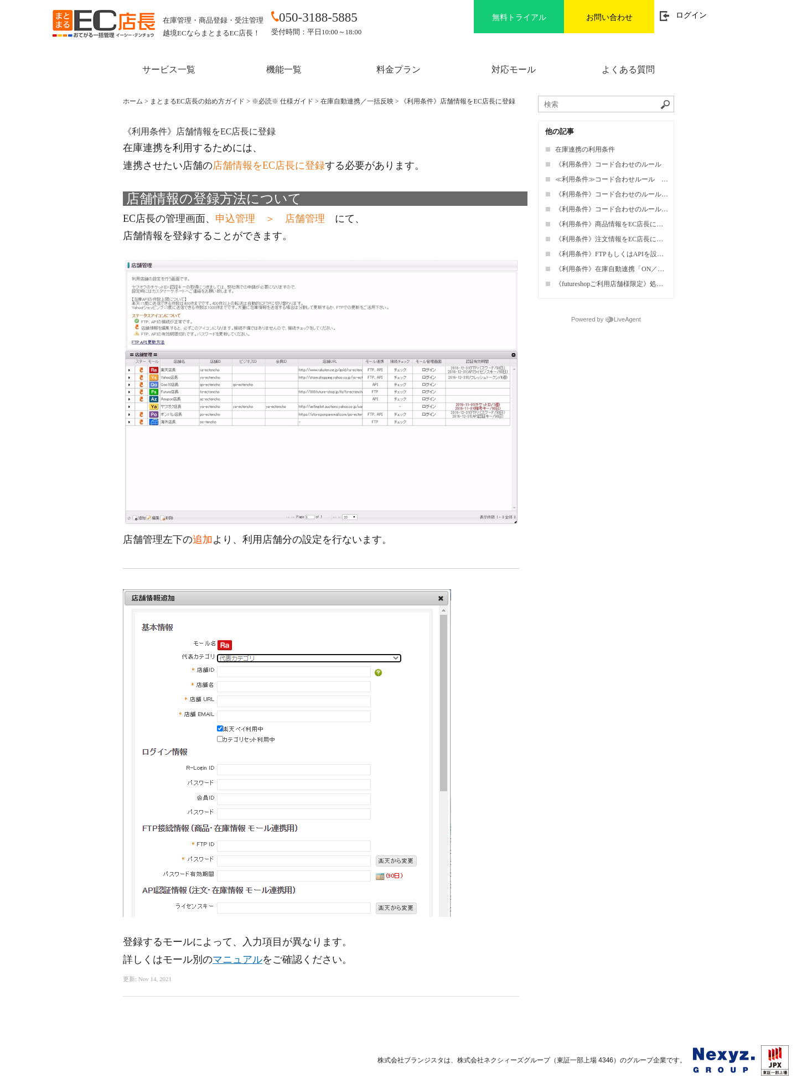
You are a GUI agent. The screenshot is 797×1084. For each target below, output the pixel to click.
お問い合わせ (609, 17)
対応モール (513, 69)
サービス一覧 (168, 69)
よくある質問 (628, 69)
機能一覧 (284, 69)
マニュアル (237, 959)
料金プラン (398, 69)
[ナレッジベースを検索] (606, 104)
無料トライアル (519, 17)
